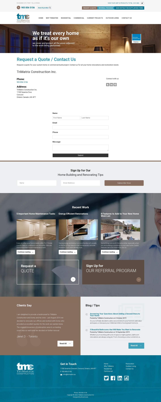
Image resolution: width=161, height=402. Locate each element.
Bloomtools (84, 399)
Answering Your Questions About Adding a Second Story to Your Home (115, 316)
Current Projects (95, 18)
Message (56, 142)
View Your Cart (123, 3)
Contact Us (127, 18)
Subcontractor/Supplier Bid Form (129, 8)
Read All (63, 345)
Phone (55, 132)
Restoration (130, 365)
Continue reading (24, 252)
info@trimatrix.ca (69, 376)
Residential (66, 18)
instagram (126, 380)
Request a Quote (89, 8)
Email (55, 123)
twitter (106, 380)
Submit (80, 155)
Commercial (79, 18)
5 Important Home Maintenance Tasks (36, 213)
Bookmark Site (21, 3)
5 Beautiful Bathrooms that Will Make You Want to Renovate (115, 331)
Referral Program (106, 8)
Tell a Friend (35, 3)
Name (55, 113)
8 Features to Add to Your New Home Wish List (120, 214)
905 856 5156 (28, 7)
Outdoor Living (112, 18)
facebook (113, 380)
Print (29, 3)
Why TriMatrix (52, 18)
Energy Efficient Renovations (73, 213)
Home (41, 18)
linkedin (119, 380)
